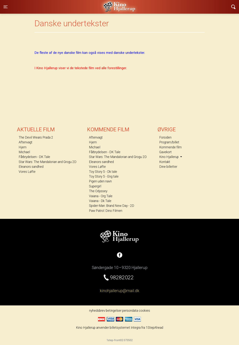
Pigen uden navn (100, 181)
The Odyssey (98, 191)
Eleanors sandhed (31, 167)
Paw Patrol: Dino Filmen (105, 211)
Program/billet (169, 142)
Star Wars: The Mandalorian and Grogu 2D (47, 162)
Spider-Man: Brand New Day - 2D (111, 206)
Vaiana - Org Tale (100, 196)
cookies (144, 310)
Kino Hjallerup (60, 4)
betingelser (114, 310)
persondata (130, 310)
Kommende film (170, 147)
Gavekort (165, 152)
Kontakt (164, 162)
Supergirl (95, 186)
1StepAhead (154, 327)
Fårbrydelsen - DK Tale (34, 157)
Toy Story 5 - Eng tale (104, 176)
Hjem (22, 147)
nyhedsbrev (97, 310)
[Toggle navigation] (5, 6)
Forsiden (165, 137)
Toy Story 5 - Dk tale (103, 172)
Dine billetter (168, 167)
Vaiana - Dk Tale (100, 201)
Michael (24, 152)
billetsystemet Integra (125, 327)
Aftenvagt (25, 142)
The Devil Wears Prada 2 (36, 137)
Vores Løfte (27, 172)
